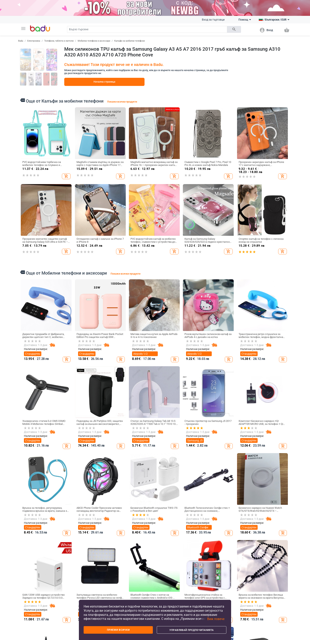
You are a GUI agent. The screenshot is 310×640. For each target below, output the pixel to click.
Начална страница (104, 81)
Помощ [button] (244, 19)
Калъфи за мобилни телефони (129, 41)
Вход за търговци (213, 19)
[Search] (147, 29)
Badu (20, 41)
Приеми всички (118, 630)
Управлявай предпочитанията (191, 630)
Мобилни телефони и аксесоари (94, 41)
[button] (23, 28)
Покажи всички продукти (122, 101)
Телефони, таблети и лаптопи (59, 41)
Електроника (33, 41)
